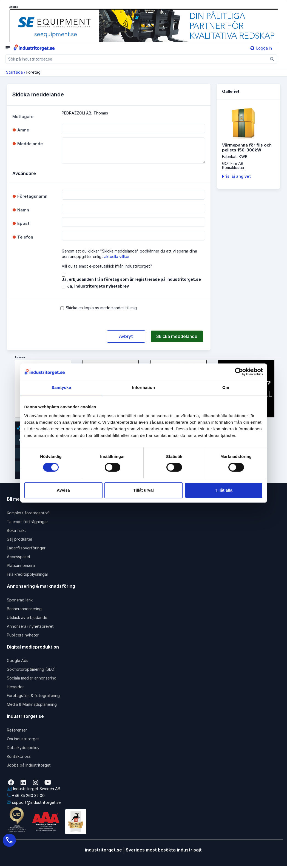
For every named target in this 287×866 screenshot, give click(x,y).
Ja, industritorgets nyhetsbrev (98, 286)
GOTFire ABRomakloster (233, 165)
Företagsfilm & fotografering (33, 695)
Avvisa (63, 490)
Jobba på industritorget (29, 765)
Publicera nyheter (23, 635)
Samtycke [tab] (61, 387)
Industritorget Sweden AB (33, 788)
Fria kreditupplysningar (27, 574)
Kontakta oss (19, 756)
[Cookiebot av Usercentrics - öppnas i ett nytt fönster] (239, 372)
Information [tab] (143, 387)
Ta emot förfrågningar (27, 521)
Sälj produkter (19, 539)
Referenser (17, 730)
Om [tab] (225, 387)
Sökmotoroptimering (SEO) (31, 669)
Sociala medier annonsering (31, 678)
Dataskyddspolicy (23, 747)
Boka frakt (16, 530)
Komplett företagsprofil (28, 513)
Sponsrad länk (20, 600)
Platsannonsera (21, 565)
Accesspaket (18, 556)
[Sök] (272, 59)
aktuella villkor (117, 256)
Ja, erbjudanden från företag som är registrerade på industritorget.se (131, 279)
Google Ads (17, 660)
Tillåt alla (223, 490)
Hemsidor (15, 686)
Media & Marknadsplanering (32, 704)
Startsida (14, 72)
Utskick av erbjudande (27, 617)
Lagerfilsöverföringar (26, 548)
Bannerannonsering (24, 608)
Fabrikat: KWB (235, 156)
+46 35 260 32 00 (26, 795)
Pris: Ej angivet (236, 176)
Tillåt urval (143, 490)
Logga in (261, 48)
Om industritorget (23, 738)
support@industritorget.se (34, 802)
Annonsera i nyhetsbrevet (30, 626)
